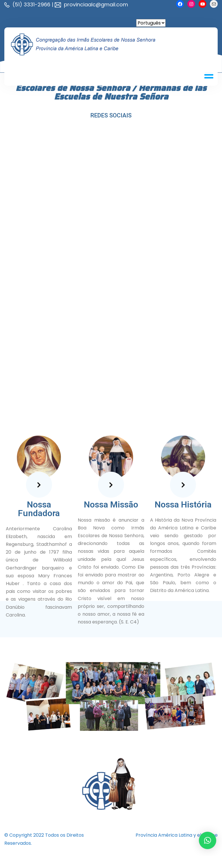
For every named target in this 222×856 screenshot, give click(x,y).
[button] (207, 840)
